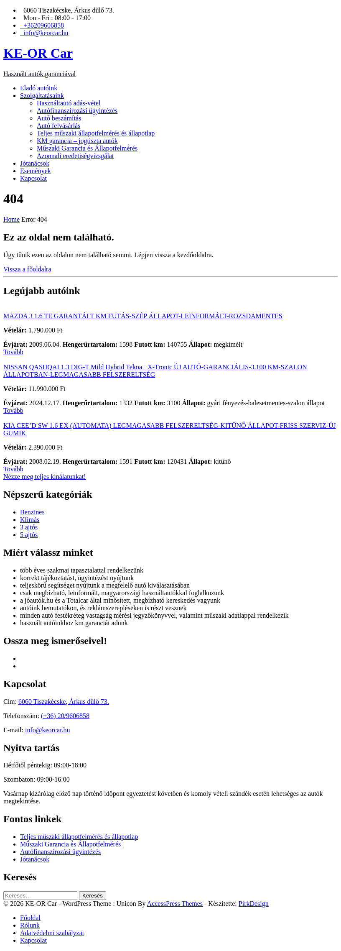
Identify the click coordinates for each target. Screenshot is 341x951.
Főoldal (30, 917)
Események (35, 170)
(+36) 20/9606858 (65, 715)
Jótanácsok (34, 163)
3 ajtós (29, 527)
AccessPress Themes (175, 903)
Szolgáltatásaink (42, 95)
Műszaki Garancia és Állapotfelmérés (87, 148)
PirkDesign (254, 903)
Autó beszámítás (59, 118)
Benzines (32, 512)
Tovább (13, 351)
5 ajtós (29, 534)
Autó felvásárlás (58, 125)
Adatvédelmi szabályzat (52, 932)
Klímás (29, 519)
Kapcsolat (33, 178)
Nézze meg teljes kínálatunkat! (44, 476)
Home (11, 219)
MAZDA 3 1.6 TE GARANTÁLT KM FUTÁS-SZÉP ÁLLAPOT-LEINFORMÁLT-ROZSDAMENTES (142, 316)
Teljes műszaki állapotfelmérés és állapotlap (96, 133)
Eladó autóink (38, 88)
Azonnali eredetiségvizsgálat (75, 155)
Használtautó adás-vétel (68, 103)
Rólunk (30, 925)
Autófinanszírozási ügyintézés (77, 110)
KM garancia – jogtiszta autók (77, 140)
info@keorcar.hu (47, 730)
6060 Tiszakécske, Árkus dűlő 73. (63, 701)
